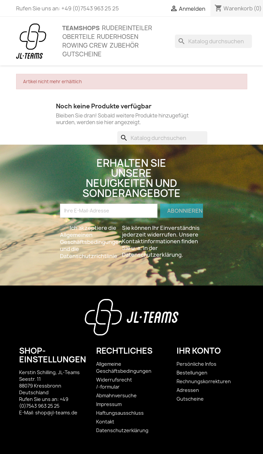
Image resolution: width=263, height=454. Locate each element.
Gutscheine (82, 54)
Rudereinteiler (127, 28)
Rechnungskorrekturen (204, 381)
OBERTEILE (78, 37)
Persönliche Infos (196, 364)
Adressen (188, 390)
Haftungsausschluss (120, 413)
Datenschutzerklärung (122, 430)
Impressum (109, 404)
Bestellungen (192, 372)
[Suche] (213, 41)
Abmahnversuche (116, 395)
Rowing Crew (85, 45)
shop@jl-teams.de (56, 412)
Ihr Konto (199, 350)
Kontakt (105, 421)
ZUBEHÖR (124, 45)
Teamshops (81, 28)
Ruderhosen (117, 37)
